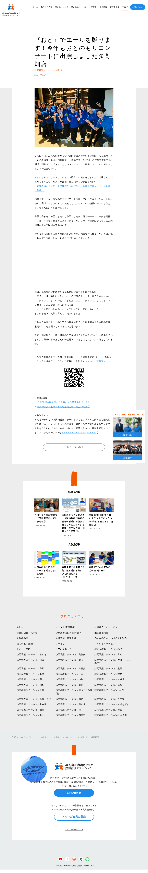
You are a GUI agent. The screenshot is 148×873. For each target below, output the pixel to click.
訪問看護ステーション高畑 (108, 685)
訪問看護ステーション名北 (30, 715)
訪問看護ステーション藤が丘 (71, 704)
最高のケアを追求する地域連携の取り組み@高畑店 (63, 406)
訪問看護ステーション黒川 (108, 668)
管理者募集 (114, 7)
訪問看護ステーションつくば (109, 690)
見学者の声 (22, 638)
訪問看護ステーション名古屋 (32, 704)
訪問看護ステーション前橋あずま (112, 704)
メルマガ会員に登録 (74, 816)
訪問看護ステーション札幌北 (109, 679)
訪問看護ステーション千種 (30, 690)
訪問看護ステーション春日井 (71, 668)
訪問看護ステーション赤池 (108, 649)
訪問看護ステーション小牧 (69, 679)
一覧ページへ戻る (74, 447)
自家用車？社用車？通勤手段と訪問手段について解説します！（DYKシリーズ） (73, 572)
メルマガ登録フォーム (98, 361)
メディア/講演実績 (65, 627)
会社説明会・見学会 (27, 633)
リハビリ (60, 643)
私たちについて (61, 7)
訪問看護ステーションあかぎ (32, 654)
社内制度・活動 (25, 643)
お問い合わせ (137, 7)
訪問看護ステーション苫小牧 (109, 699)
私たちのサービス (78, 7)
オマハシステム (64, 649)
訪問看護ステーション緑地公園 (111, 715)
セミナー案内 (23, 649)
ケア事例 (93, 7)
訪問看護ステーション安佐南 (71, 654)
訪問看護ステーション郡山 (30, 679)
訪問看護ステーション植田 (30, 660)
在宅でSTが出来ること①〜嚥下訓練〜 (101, 569)
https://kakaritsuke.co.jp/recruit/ (79, 432)
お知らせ (21, 627)
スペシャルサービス (105, 643)
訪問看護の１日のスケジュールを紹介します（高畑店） (45, 570)
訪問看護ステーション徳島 (69, 699)
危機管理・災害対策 (66, 638)
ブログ (125, 7)
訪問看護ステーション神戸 (108, 674)
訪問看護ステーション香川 (30, 668)
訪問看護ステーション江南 (69, 674)
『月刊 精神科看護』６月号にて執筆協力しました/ (63, 402)
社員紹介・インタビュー (107, 627)
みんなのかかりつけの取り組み (111, 638)
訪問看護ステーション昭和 (30, 685)
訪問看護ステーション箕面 (108, 709)
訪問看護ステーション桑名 (30, 674)
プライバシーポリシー (74, 830)
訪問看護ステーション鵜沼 (69, 660)
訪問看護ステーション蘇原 (69, 685)
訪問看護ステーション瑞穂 (30, 709)
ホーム (35, 7)
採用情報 (103, 7)
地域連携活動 (101, 633)
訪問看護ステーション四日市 (71, 715)
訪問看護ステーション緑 (68, 709)
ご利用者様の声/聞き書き (69, 633)
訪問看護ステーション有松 (108, 654)
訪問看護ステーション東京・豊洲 (34, 699)
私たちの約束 (46, 7)
